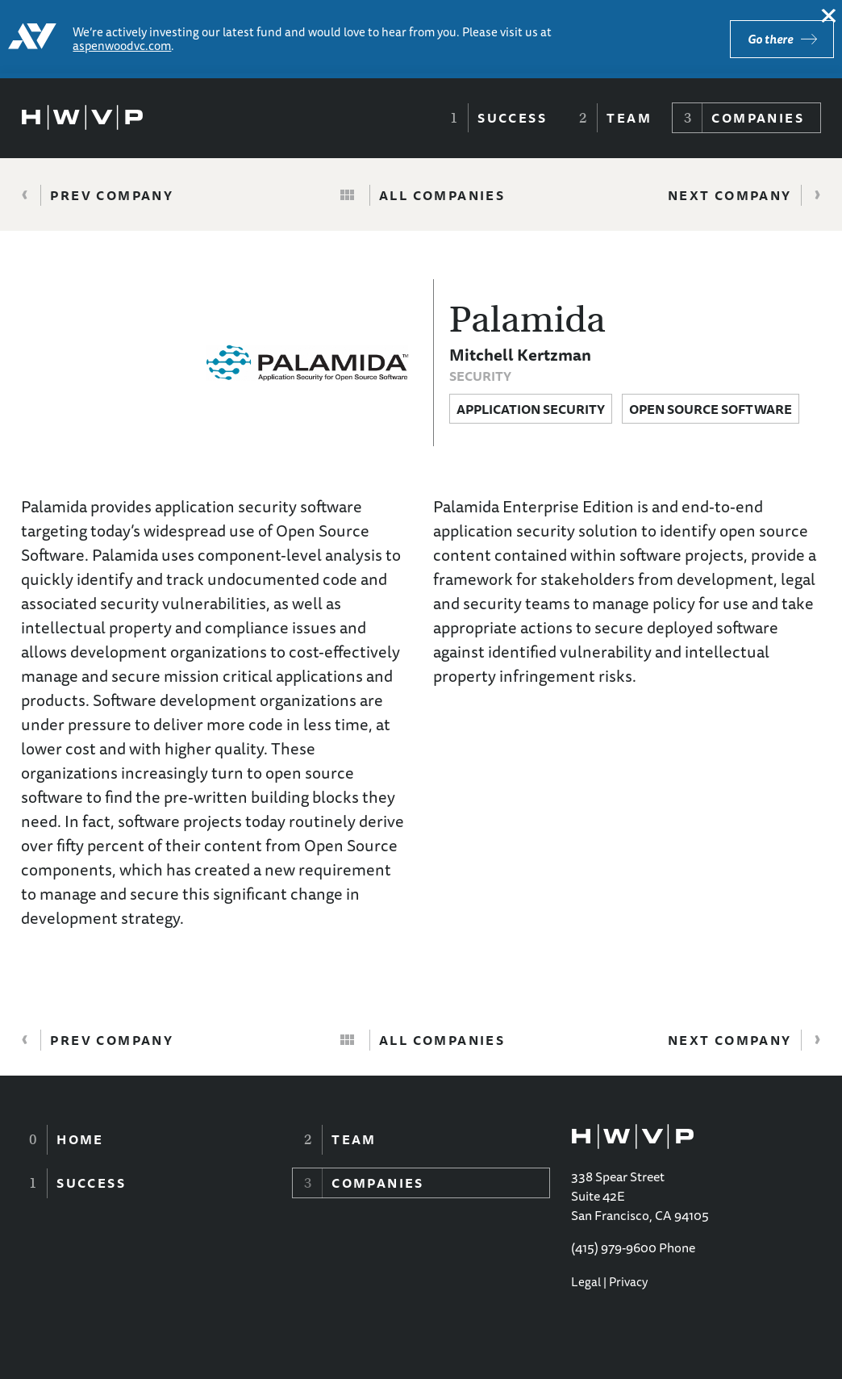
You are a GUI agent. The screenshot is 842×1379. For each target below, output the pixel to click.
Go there (770, 39)
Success (512, 117)
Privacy (628, 1281)
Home (80, 1139)
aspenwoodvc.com (122, 45)
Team (629, 117)
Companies (757, 117)
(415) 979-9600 (614, 1247)
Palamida (527, 319)
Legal (586, 1281)
